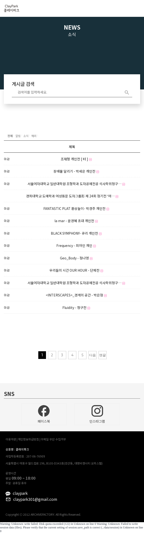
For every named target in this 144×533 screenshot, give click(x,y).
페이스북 (44, 414)
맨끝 (102, 355)
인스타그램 (97, 414)
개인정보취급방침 (28, 439)
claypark (20, 493)
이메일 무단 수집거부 (53, 439)
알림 (18, 136)
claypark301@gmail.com (35, 499)
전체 (10, 136)
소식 (26, 136)
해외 (34, 136)
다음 (92, 355)
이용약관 (11, 439)
